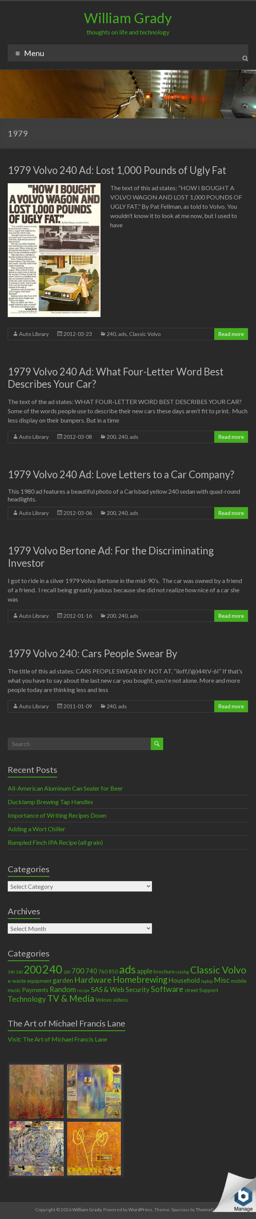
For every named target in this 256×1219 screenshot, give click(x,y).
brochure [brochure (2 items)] (164, 971)
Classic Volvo (145, 334)
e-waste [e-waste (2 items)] (17, 981)
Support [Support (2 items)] (208, 990)
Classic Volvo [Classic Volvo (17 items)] (218, 969)
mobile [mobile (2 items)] (238, 981)
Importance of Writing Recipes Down (57, 815)
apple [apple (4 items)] (144, 971)
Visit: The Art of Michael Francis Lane (57, 1039)
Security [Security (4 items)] (138, 990)
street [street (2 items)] (191, 990)
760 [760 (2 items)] (103, 971)
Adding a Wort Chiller (36, 828)
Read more (231, 334)
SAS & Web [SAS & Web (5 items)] (108, 989)
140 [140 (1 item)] (11, 971)
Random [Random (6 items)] (62, 989)
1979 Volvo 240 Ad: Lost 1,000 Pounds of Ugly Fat (117, 170)
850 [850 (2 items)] (113, 971)
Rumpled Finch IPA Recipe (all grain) (55, 842)
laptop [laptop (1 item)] (207, 981)
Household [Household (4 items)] (184, 980)
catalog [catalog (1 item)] (182, 971)
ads (122, 334)
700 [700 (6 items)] (78, 970)
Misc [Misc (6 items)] (222, 979)
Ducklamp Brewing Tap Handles (50, 801)
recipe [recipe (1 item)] (83, 990)
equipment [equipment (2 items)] (39, 981)
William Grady (128, 17)
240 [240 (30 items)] (52, 969)
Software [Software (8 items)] (167, 989)
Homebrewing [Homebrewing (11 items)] (140, 979)
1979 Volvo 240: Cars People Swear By (92, 653)
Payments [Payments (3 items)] (35, 989)
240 (111, 334)
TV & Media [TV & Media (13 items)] (70, 998)
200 (111, 436)
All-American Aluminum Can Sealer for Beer (65, 788)
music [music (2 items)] (14, 990)
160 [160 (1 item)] (19, 971)
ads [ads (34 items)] (127, 969)
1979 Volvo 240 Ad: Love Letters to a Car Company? (121, 474)
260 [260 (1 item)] (66, 971)
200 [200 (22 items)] (32, 969)
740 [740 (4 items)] (91, 971)
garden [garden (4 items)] (63, 980)
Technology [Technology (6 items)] (27, 998)
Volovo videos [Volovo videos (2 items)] (112, 1000)
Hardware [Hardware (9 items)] (93, 980)
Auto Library (34, 334)
